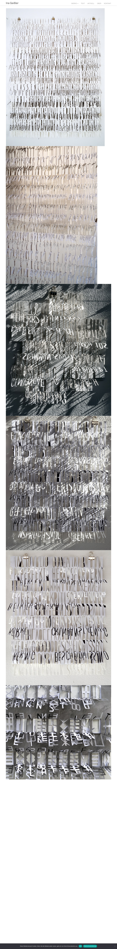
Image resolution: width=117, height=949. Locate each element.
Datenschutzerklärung (90, 946)
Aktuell (90, 3)
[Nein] (115, 946)
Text (83, 3)
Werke (74, 3)
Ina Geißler (12, 3)
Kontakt (107, 3)
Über (99, 3)
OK (80, 946)
